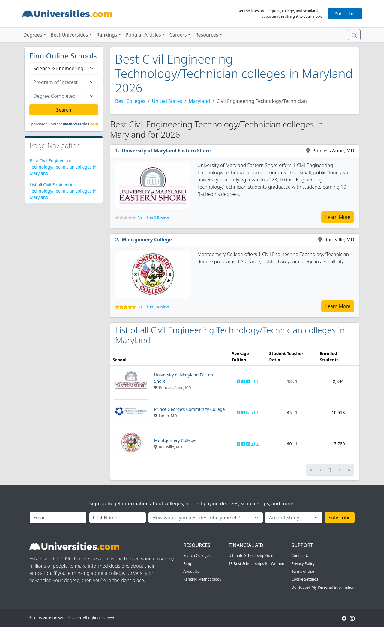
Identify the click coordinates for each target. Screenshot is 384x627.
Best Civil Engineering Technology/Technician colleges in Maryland (63, 167)
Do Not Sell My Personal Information (323, 587)
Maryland (199, 101)
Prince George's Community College (189, 409)
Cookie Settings (305, 579)
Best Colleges (130, 101)
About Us (191, 571)
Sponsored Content (45, 124)
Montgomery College (147, 239)
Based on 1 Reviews (153, 306)
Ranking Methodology (202, 579)
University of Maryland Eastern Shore (166, 150)
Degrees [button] (32, 34)
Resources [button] (206, 34)
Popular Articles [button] (143, 34)
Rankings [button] (107, 34)
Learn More (337, 217)
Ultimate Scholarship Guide (252, 555)
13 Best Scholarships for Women (256, 563)
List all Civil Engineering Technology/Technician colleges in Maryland (63, 191)
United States (167, 101)
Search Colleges (197, 555)
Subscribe (344, 13)
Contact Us (301, 555)
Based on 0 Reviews (153, 217)
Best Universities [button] (69, 34)
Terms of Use (303, 571)
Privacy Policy (303, 563)
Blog (187, 563)
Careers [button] (178, 34)
